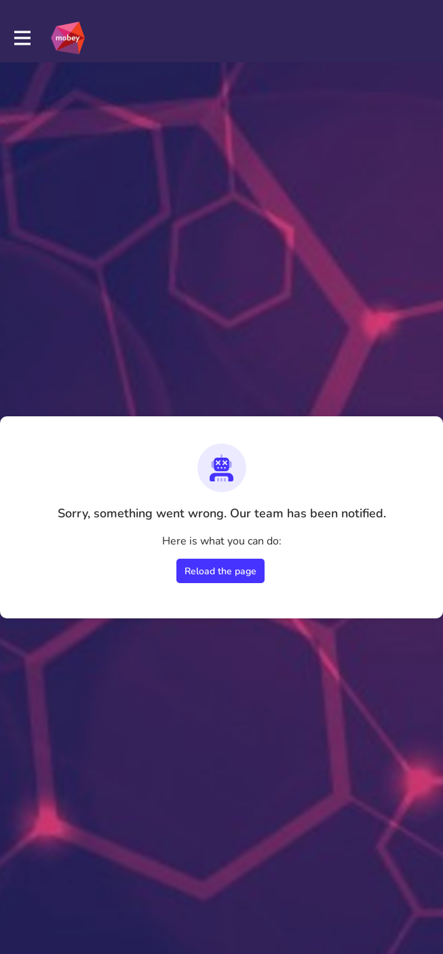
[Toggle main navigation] (22, 38)
